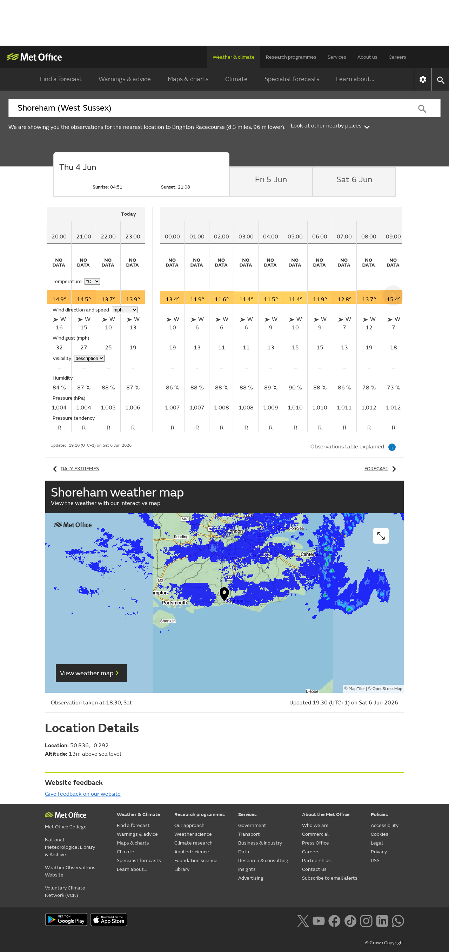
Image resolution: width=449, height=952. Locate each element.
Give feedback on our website (83, 793)
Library (181, 869)
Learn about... (355, 79)
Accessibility (384, 825)
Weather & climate (234, 57)
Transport (249, 834)
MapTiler (357, 688)
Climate (236, 79)
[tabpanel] (100, 319)
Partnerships (316, 861)
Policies (379, 815)
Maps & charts (188, 79)
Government (252, 825)
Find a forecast (61, 79)
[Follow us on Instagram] (366, 920)
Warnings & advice (125, 79)
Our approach (189, 825)
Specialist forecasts (291, 79)
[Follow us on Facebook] (334, 920)
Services (337, 57)
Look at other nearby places (331, 126)
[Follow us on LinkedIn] (382, 920)
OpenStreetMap (387, 688)
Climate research (193, 843)
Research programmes (291, 57)
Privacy (379, 852)
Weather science (193, 834)
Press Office (315, 843)
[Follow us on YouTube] (319, 920)
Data (243, 852)
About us (367, 57)
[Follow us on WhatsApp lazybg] (398, 920)
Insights (247, 869)
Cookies (379, 834)
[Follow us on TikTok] (350, 920)
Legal (377, 843)
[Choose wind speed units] (125, 310)
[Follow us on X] (303, 920)
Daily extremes (75, 469)
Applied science (191, 852)
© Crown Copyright (384, 943)
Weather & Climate (138, 815)
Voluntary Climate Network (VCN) (65, 891)
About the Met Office (326, 815)
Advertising (250, 878)
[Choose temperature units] (92, 281)
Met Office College (66, 827)
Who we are (315, 825)
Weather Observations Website (70, 871)
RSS (375, 861)
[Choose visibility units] (89, 358)
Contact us (314, 869)
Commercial (315, 834)
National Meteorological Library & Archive (70, 847)
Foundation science (195, 861)
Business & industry (260, 843)
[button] (224, 595)
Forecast (381, 469)
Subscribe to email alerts (329, 878)
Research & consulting (263, 861)
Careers (397, 57)
